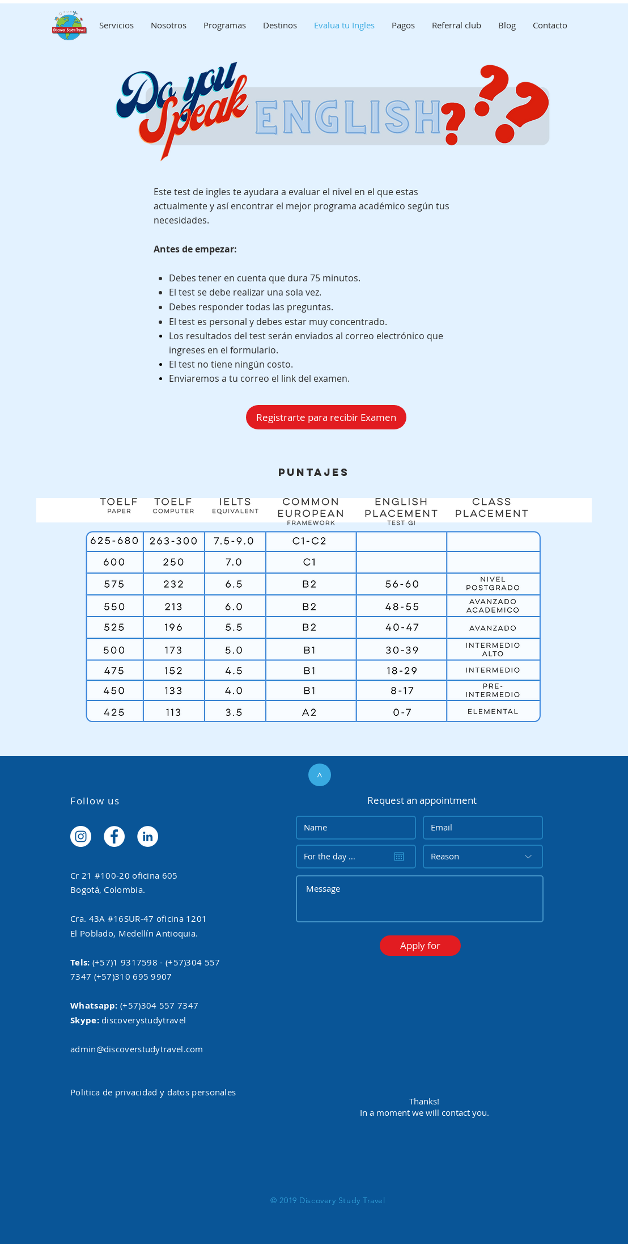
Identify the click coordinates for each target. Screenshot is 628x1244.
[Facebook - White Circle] (114, 836)
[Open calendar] (399, 856)
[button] (420, 945)
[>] (319, 775)
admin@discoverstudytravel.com (136, 1049)
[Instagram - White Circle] (80, 836)
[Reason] (483, 856)
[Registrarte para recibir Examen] (326, 417)
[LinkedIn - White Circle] (147, 836)
